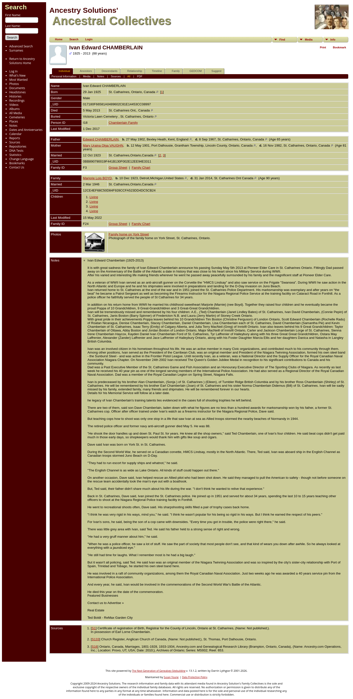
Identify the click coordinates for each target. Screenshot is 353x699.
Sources (14, 142)
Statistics (15, 155)
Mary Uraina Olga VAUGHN (103, 145)
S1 (94, 628)
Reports (14, 138)
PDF (139, 76)
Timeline (155, 71)
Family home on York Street (129, 234)
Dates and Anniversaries (25, 130)
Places (13, 121)
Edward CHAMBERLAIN (100, 139)
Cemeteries (17, 117)
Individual (62, 71)
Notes (13, 125)
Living (93, 197)
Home (59, 39)
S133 (95, 639)
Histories (15, 96)
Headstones (17, 92)
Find (282, 39)
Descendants (107, 71)
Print (323, 47)
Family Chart (141, 167)
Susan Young (171, 677)
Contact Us (16, 167)
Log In (13, 71)
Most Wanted (18, 80)
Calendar (15, 134)
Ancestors (84, 71)
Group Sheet (118, 167)
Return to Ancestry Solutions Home (22, 61)
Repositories (17, 146)
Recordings (17, 100)
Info (332, 39)
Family (173, 71)
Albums (14, 109)
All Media (15, 113)
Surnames (16, 50)
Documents (17, 88)
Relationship (132, 71)
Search (16, 7)
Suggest (214, 71)
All (128, 76)
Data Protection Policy (194, 677)
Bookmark (339, 47)
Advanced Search (21, 46)
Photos (14, 84)
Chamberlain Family (123, 122)
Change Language (21, 159)
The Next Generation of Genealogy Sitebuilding (159, 670)
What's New (17, 75)
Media (309, 39)
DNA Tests (16, 151)
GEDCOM (193, 71)
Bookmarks (17, 163)
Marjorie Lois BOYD (97, 178)
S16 (95, 646)
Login (89, 39)
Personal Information (63, 76)
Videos (13, 105)
